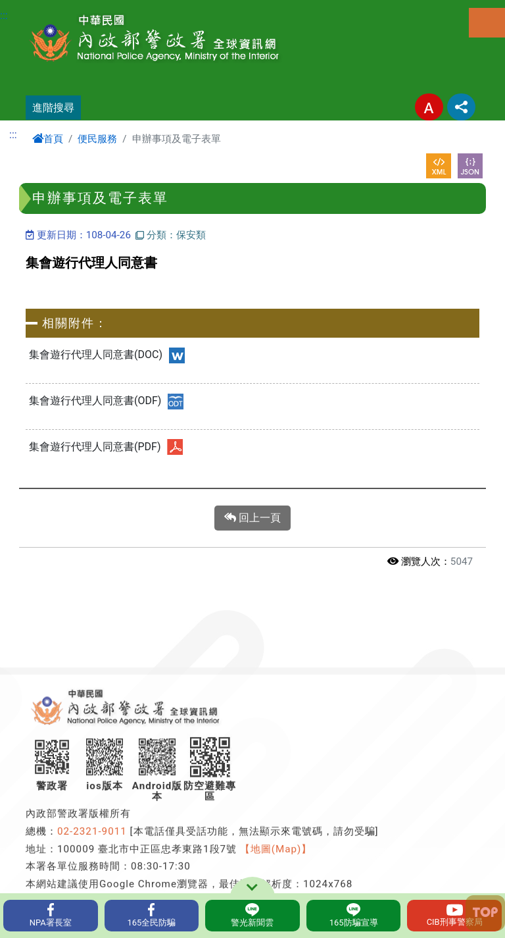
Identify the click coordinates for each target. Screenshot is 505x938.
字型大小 (429, 106)
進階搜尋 (53, 107)
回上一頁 (252, 518)
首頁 (47, 139)
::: (4, 15)
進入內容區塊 (31, 7)
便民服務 (97, 139)
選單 (487, 23)
